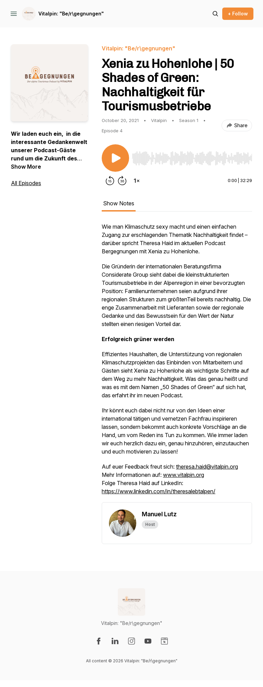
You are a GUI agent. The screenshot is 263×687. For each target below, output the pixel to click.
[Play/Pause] (115, 158)
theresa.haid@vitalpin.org (207, 466)
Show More (26, 166)
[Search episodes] (215, 14)
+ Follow (238, 13)
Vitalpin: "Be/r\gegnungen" (71, 13)
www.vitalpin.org (183, 474)
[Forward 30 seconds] (122, 180)
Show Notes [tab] (118, 203)
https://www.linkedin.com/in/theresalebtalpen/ (158, 491)
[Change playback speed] (136, 180)
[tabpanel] (177, 362)
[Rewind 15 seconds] (110, 180)
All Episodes (26, 183)
